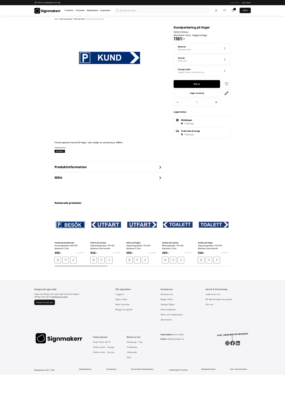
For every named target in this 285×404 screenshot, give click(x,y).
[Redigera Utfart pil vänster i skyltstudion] (109, 260)
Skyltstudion (92, 10)
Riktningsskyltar (79, 19)
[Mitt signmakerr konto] (216, 10)
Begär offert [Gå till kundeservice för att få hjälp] (167, 299)
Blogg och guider (124, 309)
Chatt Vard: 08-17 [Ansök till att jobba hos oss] (102, 342)
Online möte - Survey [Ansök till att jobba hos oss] (103, 352)
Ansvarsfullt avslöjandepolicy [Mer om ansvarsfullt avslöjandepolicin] (143, 369)
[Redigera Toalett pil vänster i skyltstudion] (181, 260)
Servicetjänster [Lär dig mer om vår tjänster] (168, 309)
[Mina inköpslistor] (224, 10)
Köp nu (197, 84)
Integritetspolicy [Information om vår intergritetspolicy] (86, 369)
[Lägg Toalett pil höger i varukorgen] (201, 260)
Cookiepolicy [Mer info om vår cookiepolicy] (112, 369)
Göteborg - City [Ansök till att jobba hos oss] (135, 342)
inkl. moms (246, 3)
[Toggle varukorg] (232, 10)
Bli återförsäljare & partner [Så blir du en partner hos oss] (219, 299)
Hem (56, 19)
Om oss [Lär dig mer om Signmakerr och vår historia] (209, 304)
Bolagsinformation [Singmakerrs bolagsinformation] (209, 369)
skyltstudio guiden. (60, 297)
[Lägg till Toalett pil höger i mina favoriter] (209, 260)
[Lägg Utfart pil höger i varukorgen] (129, 260)
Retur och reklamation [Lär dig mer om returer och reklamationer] (172, 314)
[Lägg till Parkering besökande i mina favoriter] (65, 260)
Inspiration (105, 10)
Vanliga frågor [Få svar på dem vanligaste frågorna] (168, 304)
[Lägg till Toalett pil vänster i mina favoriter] (173, 260)
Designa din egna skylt (44, 302)
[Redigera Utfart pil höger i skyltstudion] (145, 260)
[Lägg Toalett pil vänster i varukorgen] (165, 260)
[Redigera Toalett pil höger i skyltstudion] (216, 260)
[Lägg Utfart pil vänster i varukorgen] (93, 260)
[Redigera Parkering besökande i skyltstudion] (73, 260)
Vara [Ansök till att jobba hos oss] (129, 357)
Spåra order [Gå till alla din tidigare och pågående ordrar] (121, 299)
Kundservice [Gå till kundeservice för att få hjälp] (167, 294)
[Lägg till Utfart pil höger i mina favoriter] (137, 260)
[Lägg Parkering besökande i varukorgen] (58, 260)
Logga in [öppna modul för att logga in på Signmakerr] (119, 294)
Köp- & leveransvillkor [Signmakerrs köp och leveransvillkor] (239, 369)
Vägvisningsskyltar (66, 19)
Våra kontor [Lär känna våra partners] (166, 319)
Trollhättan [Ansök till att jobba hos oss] (132, 347)
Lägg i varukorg (197, 93)
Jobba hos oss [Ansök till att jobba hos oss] (213, 294)
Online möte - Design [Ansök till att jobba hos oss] (103, 347)
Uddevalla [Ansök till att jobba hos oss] (132, 352)
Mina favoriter (122, 304)
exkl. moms (235, 3)
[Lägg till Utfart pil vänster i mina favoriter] (101, 260)
